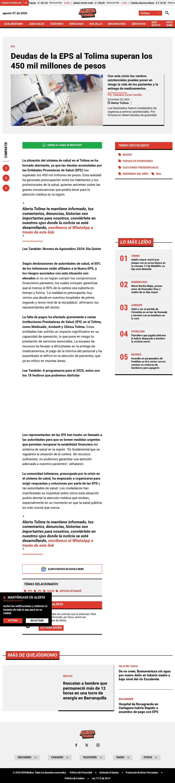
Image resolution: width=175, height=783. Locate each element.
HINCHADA (76, 23)
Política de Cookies (74, 778)
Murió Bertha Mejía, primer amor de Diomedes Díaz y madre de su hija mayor (146, 289)
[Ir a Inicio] (88, 13)
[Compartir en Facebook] (6, 168)
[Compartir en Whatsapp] (6, 188)
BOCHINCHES (117, 23)
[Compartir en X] (6, 178)
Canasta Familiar (11, 3)
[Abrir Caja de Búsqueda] (167, 13)
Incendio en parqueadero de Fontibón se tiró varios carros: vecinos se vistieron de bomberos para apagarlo (148, 363)
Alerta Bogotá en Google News (62, 569)
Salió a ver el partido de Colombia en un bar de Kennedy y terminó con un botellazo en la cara (149, 314)
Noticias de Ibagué (68, 591)
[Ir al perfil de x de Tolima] (86, 745)
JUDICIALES (36, 23)
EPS (28, 591)
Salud (48, 591)
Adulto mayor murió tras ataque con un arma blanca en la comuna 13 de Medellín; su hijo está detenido (148, 264)
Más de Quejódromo (32, 655)
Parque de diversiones (138, 161)
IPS (38, 591)
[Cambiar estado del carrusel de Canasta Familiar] (26, 3)
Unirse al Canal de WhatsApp (62, 145)
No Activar (37, 620)
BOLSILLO (95, 23)
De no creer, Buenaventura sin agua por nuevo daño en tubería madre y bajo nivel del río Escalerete (145, 675)
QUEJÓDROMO (13, 23)
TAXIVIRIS (56, 23)
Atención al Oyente (109, 772)
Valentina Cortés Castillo (127, 94)
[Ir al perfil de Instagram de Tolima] (98, 745)
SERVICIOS (138, 23)
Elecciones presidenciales (140, 167)
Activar (12, 620)
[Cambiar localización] (150, 13)
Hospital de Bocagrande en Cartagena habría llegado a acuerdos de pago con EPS (138, 708)
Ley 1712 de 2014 (101, 778)
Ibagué (127, 154)
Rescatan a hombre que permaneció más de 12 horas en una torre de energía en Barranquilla (85, 690)
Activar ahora (51, 628)
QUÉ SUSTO (155, 24)
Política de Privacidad (81, 772)
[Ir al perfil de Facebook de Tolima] (76, 745)
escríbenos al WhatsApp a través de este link (57, 230)
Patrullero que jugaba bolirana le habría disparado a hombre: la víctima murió (148, 338)
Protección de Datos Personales (142, 772)
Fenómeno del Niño (135, 173)
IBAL (158, 173)
